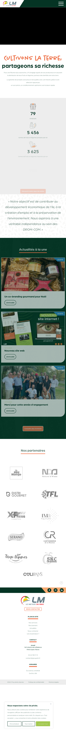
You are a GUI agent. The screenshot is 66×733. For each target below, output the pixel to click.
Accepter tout (43, 724)
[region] (28, 715)
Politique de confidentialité (36, 682)
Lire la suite (10, 303)
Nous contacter (33, 609)
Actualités (33, 628)
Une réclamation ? (33, 634)
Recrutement (33, 625)
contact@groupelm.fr (33, 658)
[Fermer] (50, 704)
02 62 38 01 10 (33, 655)
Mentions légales (54, 682)
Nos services (33, 623)
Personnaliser (14, 724)
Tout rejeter (29, 724)
